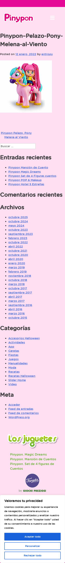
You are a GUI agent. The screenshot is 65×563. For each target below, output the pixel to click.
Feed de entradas (20, 409)
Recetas (14, 372)
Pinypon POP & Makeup (25, 180)
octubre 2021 (17, 251)
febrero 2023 (17, 238)
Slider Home (17, 380)
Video (12, 384)
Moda (12, 367)
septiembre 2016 (20, 305)
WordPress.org (19, 417)
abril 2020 (15, 259)
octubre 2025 (18, 217)
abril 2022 (15, 246)
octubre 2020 (18, 255)
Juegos (13, 359)
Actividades (16, 342)
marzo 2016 (16, 313)
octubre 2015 (17, 318)
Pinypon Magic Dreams (24, 172)
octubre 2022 (18, 242)
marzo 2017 (16, 301)
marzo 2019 (16, 267)
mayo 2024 (16, 225)
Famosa (32, 487)
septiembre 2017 (20, 292)
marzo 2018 (16, 284)
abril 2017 (15, 297)
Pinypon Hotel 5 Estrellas (26, 184)
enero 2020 (16, 263)
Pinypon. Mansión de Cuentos (33, 459)
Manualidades (18, 363)
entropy (47, 54)
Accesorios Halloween (24, 338)
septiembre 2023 (20, 234)
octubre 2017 (17, 288)
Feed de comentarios (23, 413)
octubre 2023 (18, 230)
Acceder (14, 405)
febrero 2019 (17, 271)
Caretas (13, 351)
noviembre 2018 (19, 276)
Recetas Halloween (21, 376)
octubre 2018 (17, 280)
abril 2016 (15, 309)
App (11, 346)
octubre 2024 (18, 221)
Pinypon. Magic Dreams (28, 454)
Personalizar (32, 546)
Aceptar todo (32, 536)
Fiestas (13, 355)
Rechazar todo (32, 555)
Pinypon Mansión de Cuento (28, 167)
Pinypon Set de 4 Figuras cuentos (32, 176)
